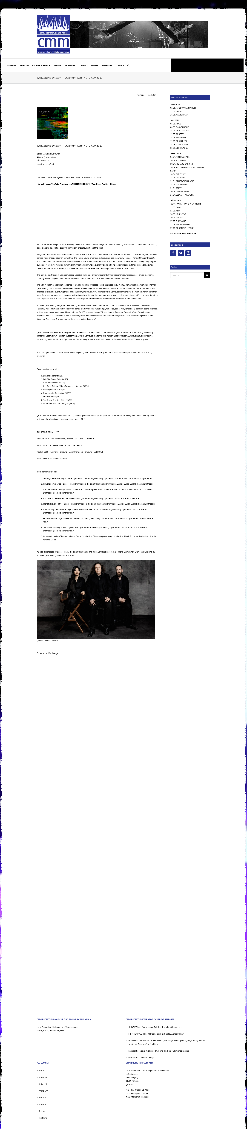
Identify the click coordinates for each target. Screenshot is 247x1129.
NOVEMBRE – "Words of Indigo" (141, 1057)
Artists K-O (43, 1091)
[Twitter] (181, 253)
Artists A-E (43, 1077)
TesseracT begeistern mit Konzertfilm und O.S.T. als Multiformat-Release (158, 1051)
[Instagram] (188, 253)
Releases (42, 1111)
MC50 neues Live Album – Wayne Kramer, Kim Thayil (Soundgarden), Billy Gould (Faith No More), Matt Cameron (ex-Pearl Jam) (166, 1042)
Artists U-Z (43, 1104)
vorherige (141, 95)
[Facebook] (173, 253)
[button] (128, 65)
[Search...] (187, 275)
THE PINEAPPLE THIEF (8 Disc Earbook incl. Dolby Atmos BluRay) (156, 1034)
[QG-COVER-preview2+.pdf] (52, 123)
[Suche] (207, 275)
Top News (43, 1118)
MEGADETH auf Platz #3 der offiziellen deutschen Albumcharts (155, 1027)
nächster (152, 95)
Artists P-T (43, 1097)
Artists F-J (43, 1084)
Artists (41, 1070)
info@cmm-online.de (140, 1096)
